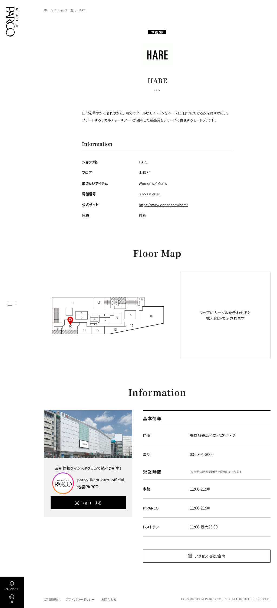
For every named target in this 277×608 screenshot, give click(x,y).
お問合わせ (109, 599)
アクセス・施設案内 (209, 556)
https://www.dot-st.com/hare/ (163, 204)
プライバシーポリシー (80, 599)
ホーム (48, 10)
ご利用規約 (51, 599)
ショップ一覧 (65, 10)
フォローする (91, 502)
